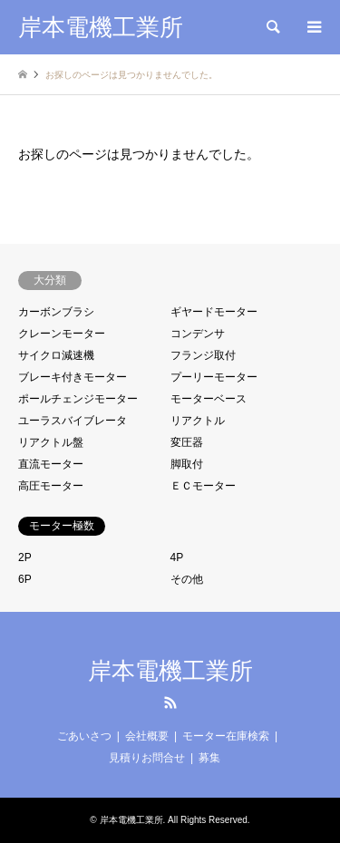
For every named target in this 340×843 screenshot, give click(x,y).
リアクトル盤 (50, 442)
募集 (209, 757)
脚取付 (186, 464)
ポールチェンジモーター (78, 398)
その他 (186, 579)
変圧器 (186, 442)
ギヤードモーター (213, 311)
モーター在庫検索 (225, 736)
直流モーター (50, 464)
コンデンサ (197, 333)
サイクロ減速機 (56, 355)
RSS (170, 702)
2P (25, 557)
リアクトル (197, 420)
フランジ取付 (203, 355)
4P (177, 557)
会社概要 (147, 736)
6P (25, 579)
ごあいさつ (84, 736)
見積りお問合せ (147, 757)
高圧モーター (50, 486)
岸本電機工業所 (170, 670)
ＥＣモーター (203, 486)
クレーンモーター (61, 333)
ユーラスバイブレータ (72, 420)
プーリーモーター (213, 377)
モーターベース (208, 398)
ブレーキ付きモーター (72, 377)
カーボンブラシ (56, 311)
